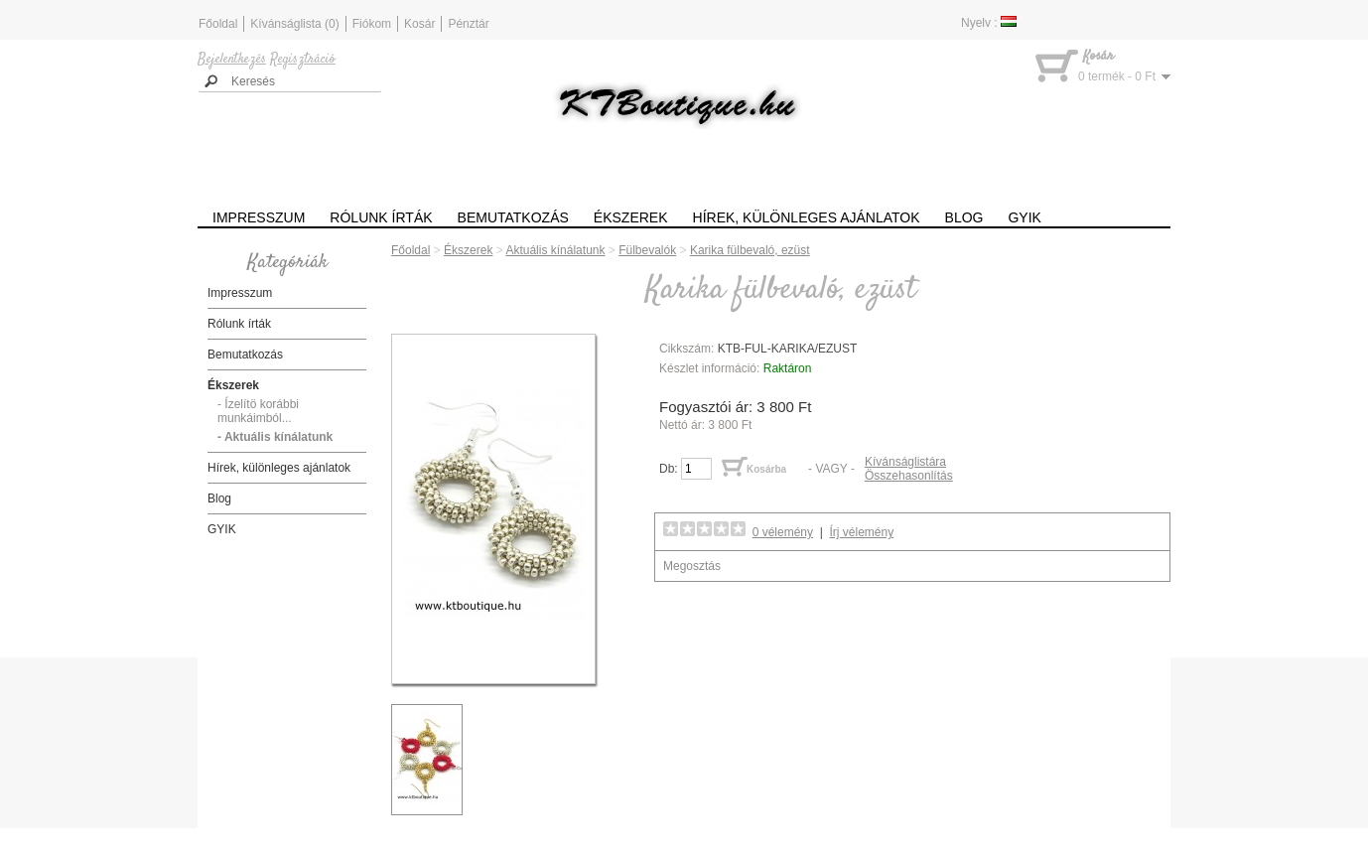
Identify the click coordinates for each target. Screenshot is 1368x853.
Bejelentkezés (232, 60)
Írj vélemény (862, 532)
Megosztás (692, 566)
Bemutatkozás (513, 217)
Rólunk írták (381, 217)
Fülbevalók (647, 250)
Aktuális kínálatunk (555, 250)
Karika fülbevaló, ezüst (750, 250)
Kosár (419, 24)
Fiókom (371, 24)
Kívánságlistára (905, 462)
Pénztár (468, 24)
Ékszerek (631, 217)
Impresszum (258, 217)
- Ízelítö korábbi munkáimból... (258, 411)
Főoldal (218, 24)
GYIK (1024, 217)
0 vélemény (782, 532)
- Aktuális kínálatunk (275, 437)
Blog (964, 217)
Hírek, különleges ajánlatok (806, 217)
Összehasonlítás (909, 476)
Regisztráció (303, 60)
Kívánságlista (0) (294, 24)
